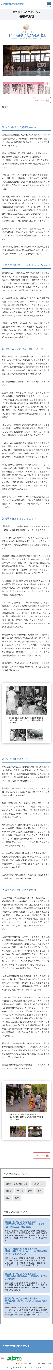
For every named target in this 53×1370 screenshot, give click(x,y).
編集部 (8, 1190)
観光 (17, 1198)
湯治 (8, 1198)
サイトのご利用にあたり (24, 1363)
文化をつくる (38, 1183)
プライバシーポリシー (43, 1363)
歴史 (30, 1190)
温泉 (39, 1190)
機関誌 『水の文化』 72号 (16, 1183)
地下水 (20, 1190)
